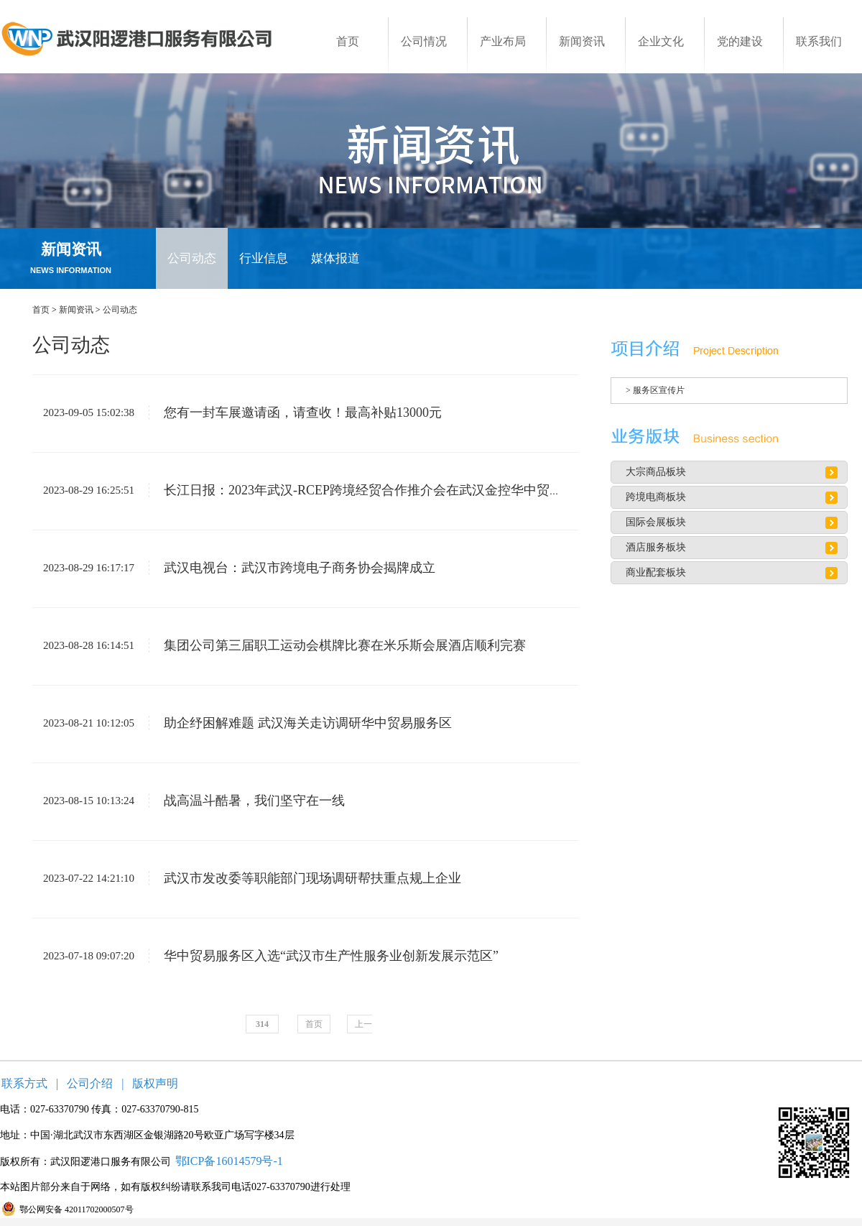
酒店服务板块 (656, 547)
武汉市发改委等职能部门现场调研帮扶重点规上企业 (305, 878)
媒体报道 (335, 258)
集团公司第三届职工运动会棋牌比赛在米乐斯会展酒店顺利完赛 (337, 645)
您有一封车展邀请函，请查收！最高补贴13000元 (295, 412)
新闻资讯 (76, 310)
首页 (41, 310)
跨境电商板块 (656, 497)
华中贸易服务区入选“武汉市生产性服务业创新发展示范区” (324, 956)
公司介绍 (90, 1083)
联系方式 (24, 1083)
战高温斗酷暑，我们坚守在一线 (247, 800)
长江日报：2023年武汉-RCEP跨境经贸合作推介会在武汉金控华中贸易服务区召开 (388, 490)
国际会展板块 (656, 522)
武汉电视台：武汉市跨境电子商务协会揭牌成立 (292, 568)
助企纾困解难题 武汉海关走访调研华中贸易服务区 (300, 723)
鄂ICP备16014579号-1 (229, 1161)
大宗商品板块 (656, 471)
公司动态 (191, 258)
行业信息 (263, 258)
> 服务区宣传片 (655, 390)
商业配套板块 (656, 572)
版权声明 (155, 1083)
